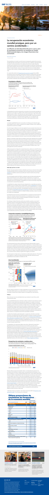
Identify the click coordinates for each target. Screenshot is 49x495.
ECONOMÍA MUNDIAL (34, 480)
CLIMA (25, 480)
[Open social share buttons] (27, 46)
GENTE (39, 483)
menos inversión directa (11, 383)
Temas (37, 4)
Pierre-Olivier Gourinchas (11, 56)
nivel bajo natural (32, 316)
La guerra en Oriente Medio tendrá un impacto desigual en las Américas (24, 465)
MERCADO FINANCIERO (33, 483)
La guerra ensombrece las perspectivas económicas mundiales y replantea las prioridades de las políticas (37, 466)
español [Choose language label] (39, 35)
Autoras (41, 4)
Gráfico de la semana (26, 4)
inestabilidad (33, 185)
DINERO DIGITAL (26, 482)
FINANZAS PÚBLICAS (34, 484)
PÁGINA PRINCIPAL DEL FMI (41, 485)
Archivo (45, 4)
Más (17, 490)
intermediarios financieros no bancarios (20, 189)
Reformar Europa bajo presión (11, 465)
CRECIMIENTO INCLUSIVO (40, 481)
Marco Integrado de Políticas (32, 338)
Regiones (33, 4)
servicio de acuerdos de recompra (30, 331)
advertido (9, 172)
